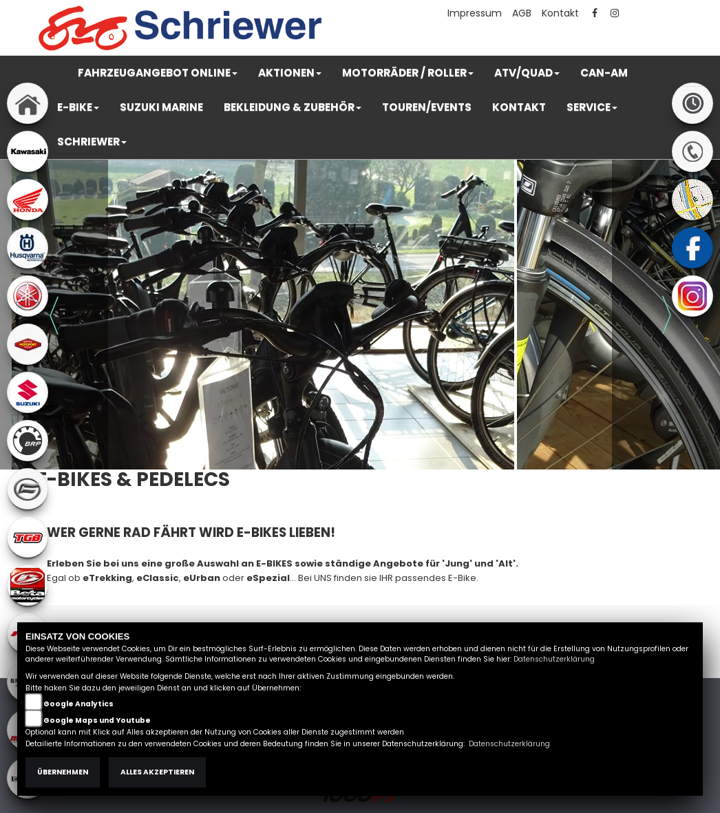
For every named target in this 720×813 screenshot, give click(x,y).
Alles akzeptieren (157, 772)
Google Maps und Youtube (97, 720)
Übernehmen (62, 772)
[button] (157, 73)
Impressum (474, 13)
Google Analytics (78, 704)
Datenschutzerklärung (554, 659)
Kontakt (560, 13)
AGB (521, 13)
